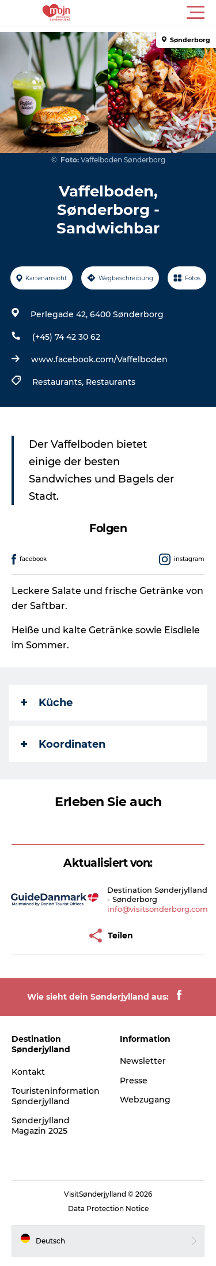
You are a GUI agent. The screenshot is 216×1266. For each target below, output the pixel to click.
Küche (47, 702)
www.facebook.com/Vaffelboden (99, 359)
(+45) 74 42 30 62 (66, 337)
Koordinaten (63, 744)
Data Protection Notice (108, 1208)
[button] (159, 13)
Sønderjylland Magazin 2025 (41, 1125)
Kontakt (28, 1072)
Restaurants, (59, 382)
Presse (133, 1080)
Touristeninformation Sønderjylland (56, 1096)
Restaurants (110, 382)
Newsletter (143, 1061)
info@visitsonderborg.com (157, 909)
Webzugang (145, 1099)
